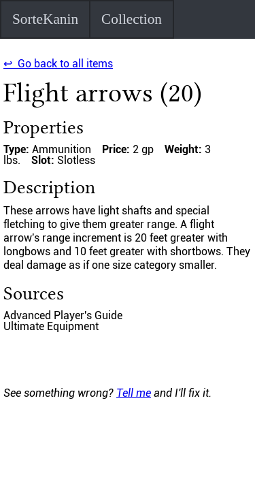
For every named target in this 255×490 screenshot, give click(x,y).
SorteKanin (45, 19)
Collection (131, 19)
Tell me (133, 393)
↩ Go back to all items (58, 63)
